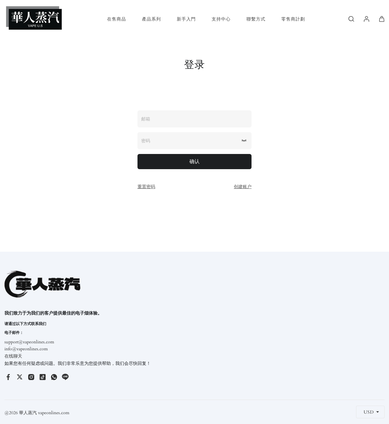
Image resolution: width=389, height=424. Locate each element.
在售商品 (116, 19)
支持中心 (221, 19)
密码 (145, 141)
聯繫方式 (255, 19)
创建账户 (243, 187)
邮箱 (145, 119)
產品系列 (151, 19)
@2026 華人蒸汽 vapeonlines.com (36, 413)
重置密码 (146, 187)
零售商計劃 (293, 19)
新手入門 (186, 19)
